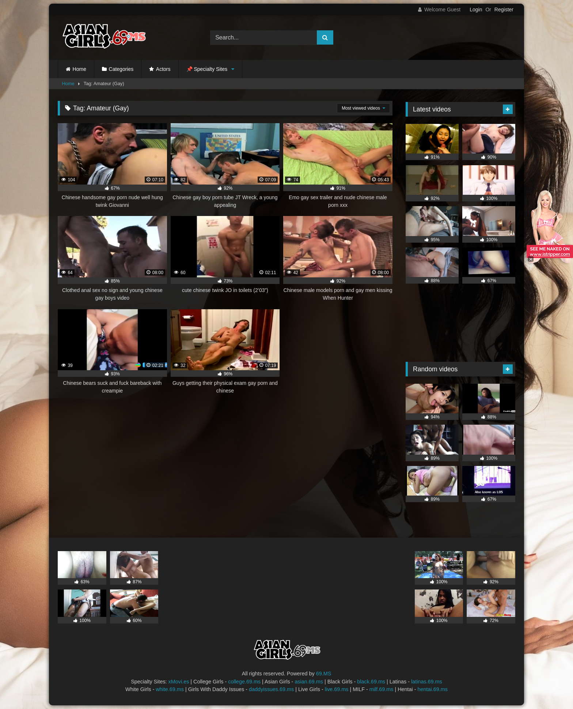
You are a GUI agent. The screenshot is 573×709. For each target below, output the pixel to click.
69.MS (323, 673)
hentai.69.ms (433, 689)
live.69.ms (337, 689)
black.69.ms (371, 682)
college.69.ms (244, 682)
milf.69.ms (381, 689)
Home (79, 69)
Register (503, 9)
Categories (121, 69)
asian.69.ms (309, 682)
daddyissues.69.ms (271, 689)
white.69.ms (170, 689)
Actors (163, 69)
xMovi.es (178, 682)
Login (476, 9)
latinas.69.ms (426, 682)
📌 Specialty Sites (207, 69)
